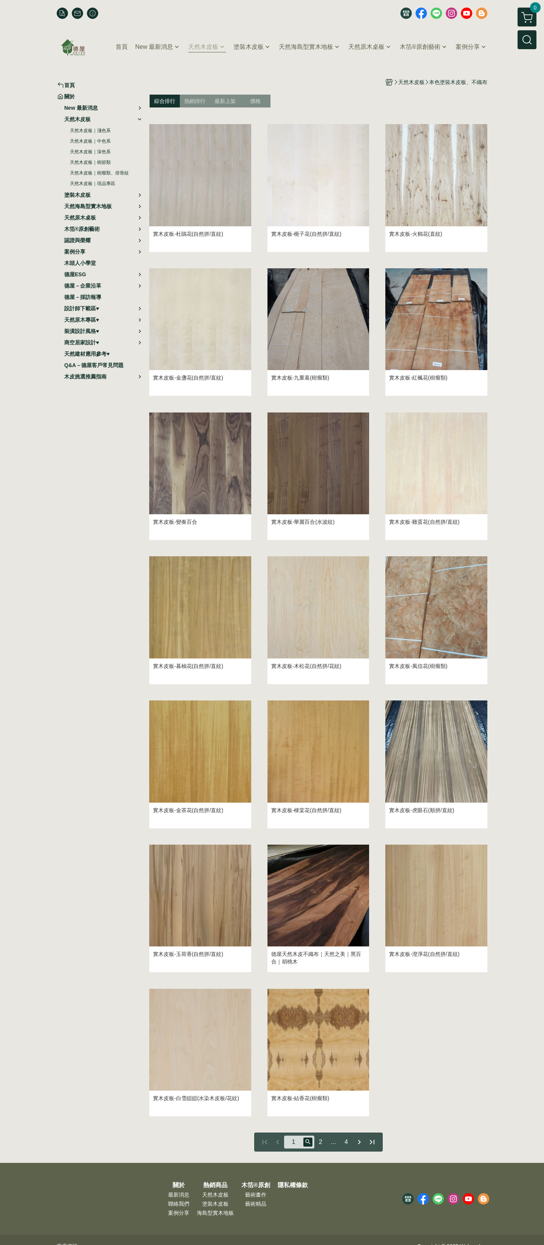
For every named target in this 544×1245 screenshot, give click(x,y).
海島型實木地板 (215, 1212)
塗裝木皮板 (215, 1203)
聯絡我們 (178, 1203)
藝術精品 (255, 1203)
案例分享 (178, 1212)
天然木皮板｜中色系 (90, 141)
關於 (179, 1185)
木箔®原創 (255, 1185)
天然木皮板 (215, 1194)
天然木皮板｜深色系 (90, 151)
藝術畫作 (255, 1194)
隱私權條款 (293, 1185)
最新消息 (178, 1194)
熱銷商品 (215, 1185)
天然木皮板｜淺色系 (90, 130)
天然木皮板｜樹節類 (90, 162)
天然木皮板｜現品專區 (92, 183)
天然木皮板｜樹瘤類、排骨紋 (99, 173)
